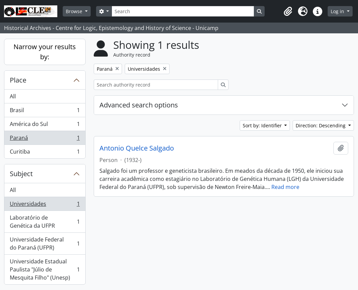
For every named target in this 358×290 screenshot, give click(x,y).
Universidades (44, 205)
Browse (75, 11)
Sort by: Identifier (263, 125)
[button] (287, 11)
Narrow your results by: (44, 51)
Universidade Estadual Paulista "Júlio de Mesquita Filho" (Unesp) (44, 269)
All (13, 96)
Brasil (44, 111)
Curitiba (44, 153)
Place (18, 80)
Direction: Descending (321, 125)
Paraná (44, 139)
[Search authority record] (156, 84)
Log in (338, 11)
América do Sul (44, 125)
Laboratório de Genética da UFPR (44, 221)
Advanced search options (138, 104)
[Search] (183, 11)
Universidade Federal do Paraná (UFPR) (44, 243)
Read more (285, 187)
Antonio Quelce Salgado (136, 148)
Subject (21, 173)
